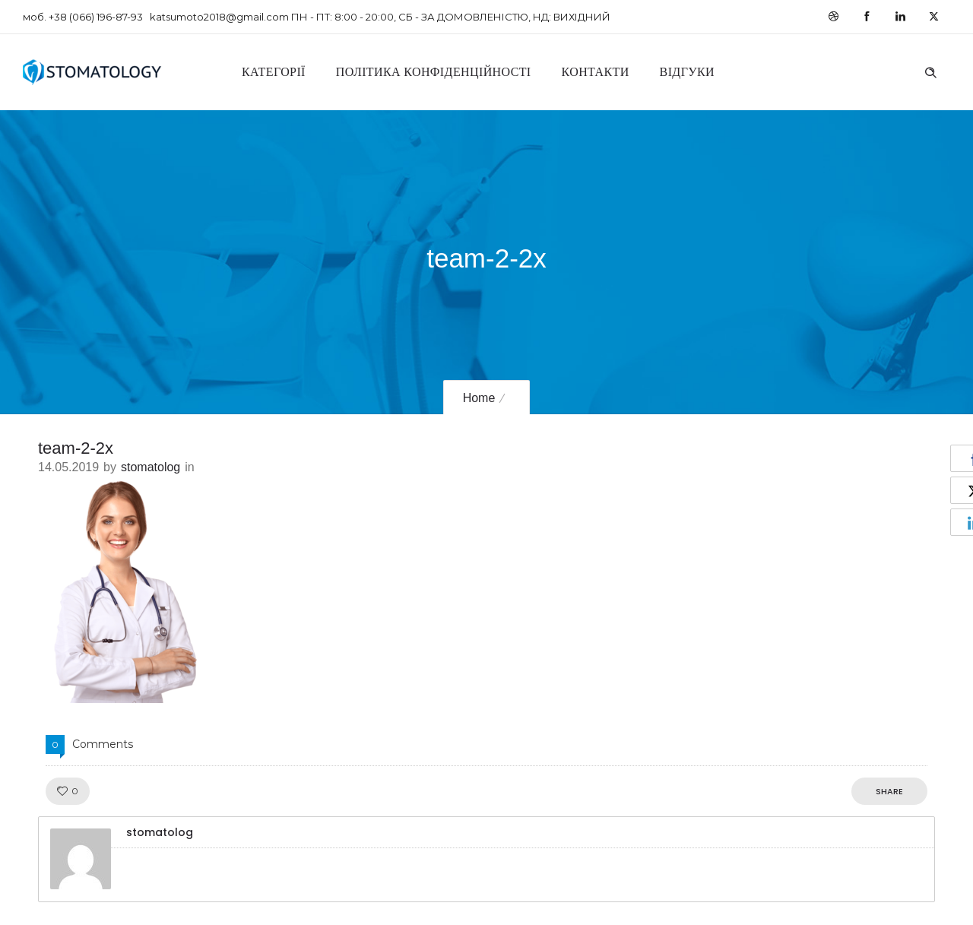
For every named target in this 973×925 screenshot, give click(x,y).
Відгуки (687, 72)
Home (479, 397)
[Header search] (930, 71)
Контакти (595, 72)
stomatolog (150, 467)
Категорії (274, 72)
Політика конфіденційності (433, 72)
